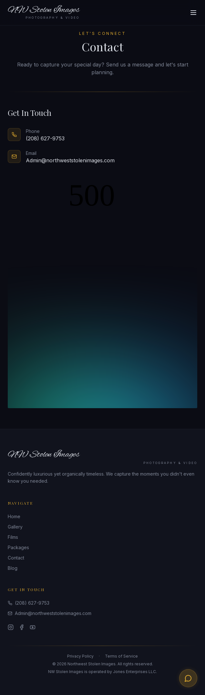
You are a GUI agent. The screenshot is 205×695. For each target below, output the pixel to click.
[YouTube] (33, 627)
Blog (12, 568)
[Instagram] (11, 627)
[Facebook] (22, 627)
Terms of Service (121, 656)
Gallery (15, 526)
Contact (16, 557)
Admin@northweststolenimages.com (49, 613)
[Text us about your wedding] (188, 678)
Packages (18, 547)
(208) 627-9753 (28, 603)
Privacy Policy (80, 656)
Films (13, 537)
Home (14, 516)
